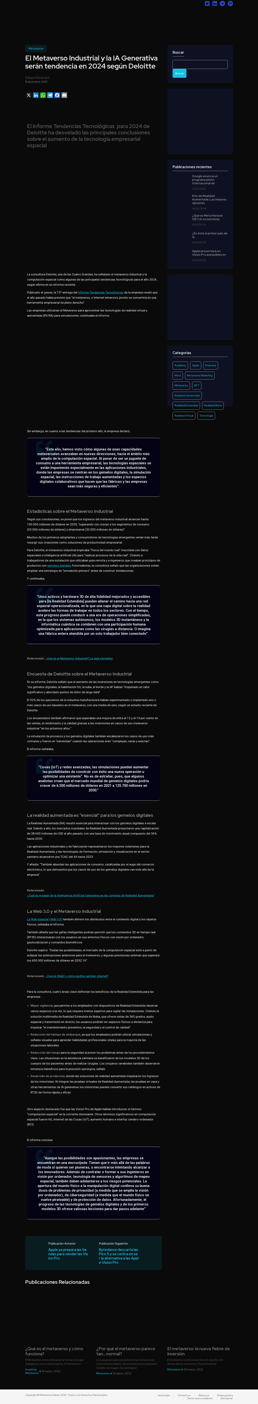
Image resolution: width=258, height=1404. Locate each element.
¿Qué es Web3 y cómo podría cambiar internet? (76, 976)
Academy (180, 365)
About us (204, 1395)
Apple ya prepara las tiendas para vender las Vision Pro (68, 1254)
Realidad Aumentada (187, 395)
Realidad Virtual (184, 415)
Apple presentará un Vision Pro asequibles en (209, 253)
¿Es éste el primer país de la (209, 235)
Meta (178, 375)
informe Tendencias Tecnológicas (100, 292)
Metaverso (36, 48)
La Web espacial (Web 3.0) (44, 919)
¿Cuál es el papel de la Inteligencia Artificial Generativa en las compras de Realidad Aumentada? (90, 895)
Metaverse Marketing (200, 375)
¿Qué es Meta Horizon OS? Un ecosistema (207, 217)
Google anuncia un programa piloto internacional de (205, 180)
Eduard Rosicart (37, 78)
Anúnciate (164, 1395)
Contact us (184, 1395)
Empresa (210, 365)
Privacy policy (225, 1395)
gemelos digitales (59, 565)
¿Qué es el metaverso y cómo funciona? (54, 1351)
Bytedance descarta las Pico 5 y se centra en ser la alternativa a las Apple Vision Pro (118, 1256)
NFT (196, 385)
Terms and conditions (200, 1398)
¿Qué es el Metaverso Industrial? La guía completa (79, 658)
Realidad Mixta (213, 405)
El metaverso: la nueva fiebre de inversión (198, 1351)
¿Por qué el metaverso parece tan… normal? (125, 1351)
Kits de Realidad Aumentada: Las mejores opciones (209, 199)
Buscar (178, 52)
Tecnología (206, 415)
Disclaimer (227, 1398)
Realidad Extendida (186, 405)
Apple (195, 365)
